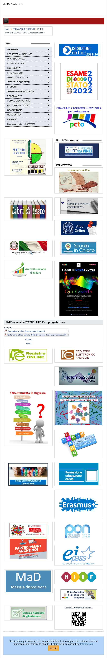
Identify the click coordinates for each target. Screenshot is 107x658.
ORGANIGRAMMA (16, 59)
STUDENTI (12, 87)
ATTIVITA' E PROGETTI (18, 82)
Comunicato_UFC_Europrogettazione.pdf (26, 331)
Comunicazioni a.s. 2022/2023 (21, 124)
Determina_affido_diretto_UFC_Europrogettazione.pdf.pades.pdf (37, 335)
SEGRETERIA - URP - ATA (19, 54)
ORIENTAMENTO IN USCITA (20, 91)
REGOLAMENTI (14, 96)
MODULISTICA (14, 115)
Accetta (53, 648)
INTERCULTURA (15, 73)
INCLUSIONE (13, 68)
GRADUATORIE (14, 110)
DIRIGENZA (13, 49)
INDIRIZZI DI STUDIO (17, 77)
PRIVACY (11, 119)
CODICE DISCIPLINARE (18, 101)
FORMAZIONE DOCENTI (24, 29)
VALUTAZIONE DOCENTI (19, 105)
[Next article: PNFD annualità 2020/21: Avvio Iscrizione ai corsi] (29, 343)
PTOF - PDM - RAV (16, 63)
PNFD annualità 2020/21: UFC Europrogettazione (35, 322)
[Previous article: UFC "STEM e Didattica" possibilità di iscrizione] (28, 339)
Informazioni (87, 644)
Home (7, 29)
